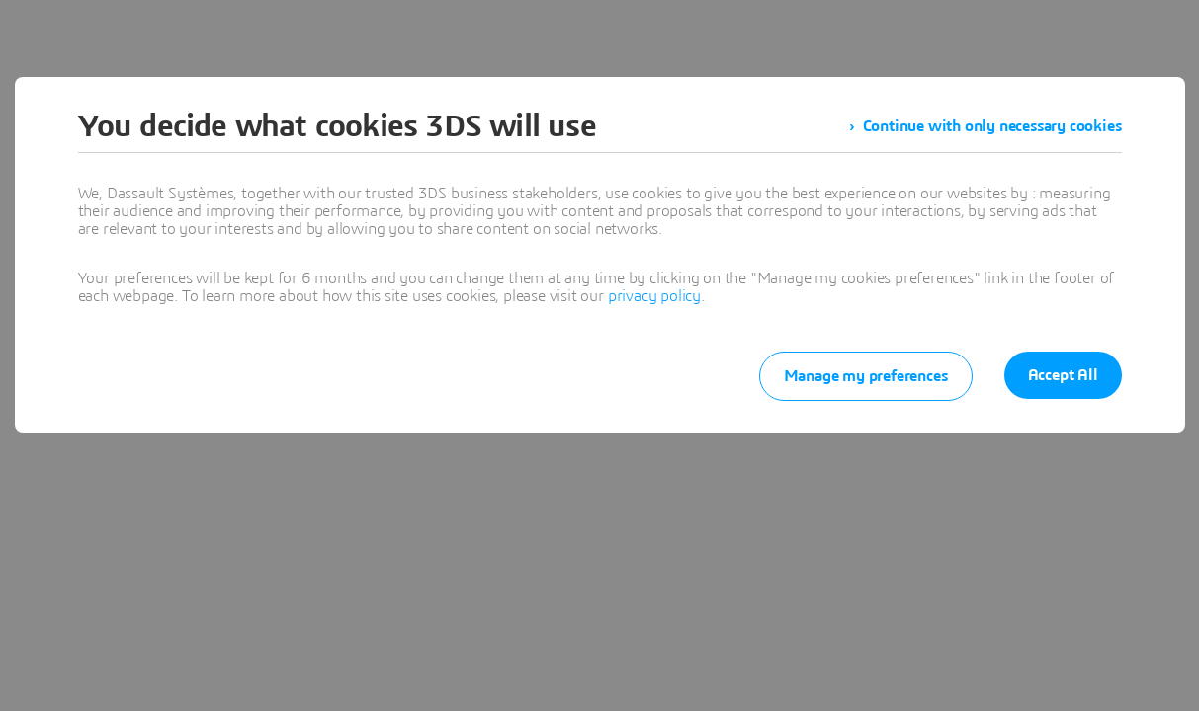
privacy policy (654, 296)
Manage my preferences (866, 376)
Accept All (1063, 375)
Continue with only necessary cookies (992, 126)
